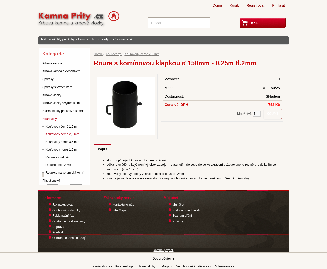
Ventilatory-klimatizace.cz (194, 266)
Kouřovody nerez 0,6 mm (62, 142)
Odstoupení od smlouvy (68, 221)
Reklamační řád (63, 216)
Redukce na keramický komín (65, 172)
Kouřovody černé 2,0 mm (62, 134)
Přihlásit (278, 5)
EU (278, 79)
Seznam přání (182, 216)
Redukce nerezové (58, 165)
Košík (234, 5)
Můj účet (178, 204)
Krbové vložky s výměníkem (61, 103)
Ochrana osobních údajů (69, 238)
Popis (102, 149)
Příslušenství (122, 39)
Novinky (178, 221)
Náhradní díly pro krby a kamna (64, 39)
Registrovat (255, 5)
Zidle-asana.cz (224, 266)
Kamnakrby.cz (149, 266)
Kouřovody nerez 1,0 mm (62, 149)
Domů (217, 5)
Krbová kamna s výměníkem (61, 71)
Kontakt (57, 232)
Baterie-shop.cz (101, 266)
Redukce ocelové (57, 157)
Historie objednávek (186, 210)
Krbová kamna (52, 63)
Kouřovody (100, 39)
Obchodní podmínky (66, 210)
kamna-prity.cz (164, 250)
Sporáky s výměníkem (57, 87)
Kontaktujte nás (123, 204)
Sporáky (47, 79)
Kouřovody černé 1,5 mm (62, 126)
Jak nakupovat (62, 204)
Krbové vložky (51, 95)
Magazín (167, 266)
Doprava (58, 227)
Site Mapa (119, 210)
